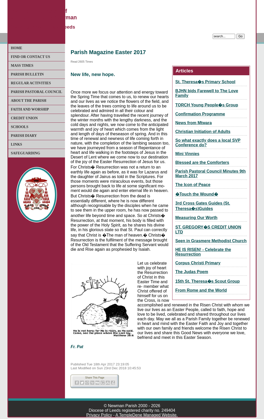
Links (16, 144)
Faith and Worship (30, 109)
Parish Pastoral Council (36, 92)
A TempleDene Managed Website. (147, 415)
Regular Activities (31, 83)
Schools (19, 127)
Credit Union (24, 118)
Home (16, 48)
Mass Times (22, 66)
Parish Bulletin (27, 74)
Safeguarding (25, 153)
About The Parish (28, 101)
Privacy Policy (99, 415)
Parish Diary (24, 136)
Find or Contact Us (30, 57)
